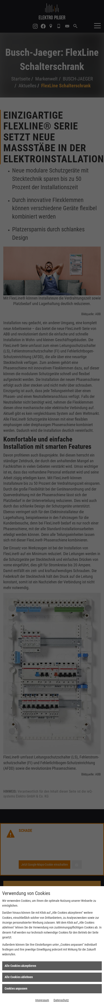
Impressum (42, 1000)
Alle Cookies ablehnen (19, 977)
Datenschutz (61, 1000)
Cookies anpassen (16, 988)
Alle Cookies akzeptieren (20, 966)
